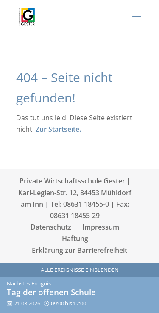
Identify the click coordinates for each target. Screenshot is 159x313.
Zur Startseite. (58, 129)
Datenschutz (51, 227)
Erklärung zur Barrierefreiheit (79, 250)
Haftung (75, 238)
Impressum (100, 227)
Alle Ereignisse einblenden (80, 270)
